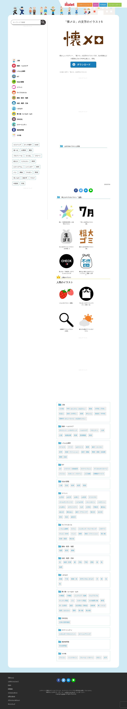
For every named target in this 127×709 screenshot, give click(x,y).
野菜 (36, 172)
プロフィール (17, 156)
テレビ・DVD (63, 534)
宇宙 (86, 562)
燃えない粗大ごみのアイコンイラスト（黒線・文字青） (86, 273)
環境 (84, 485)
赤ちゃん (89, 413)
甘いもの (16, 178)
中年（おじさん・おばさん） (76, 408)
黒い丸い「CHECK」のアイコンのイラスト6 (66, 272)
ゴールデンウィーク (66, 502)
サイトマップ (11, 704)
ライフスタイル (67, 525)
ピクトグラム (17, 167)
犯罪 (78, 485)
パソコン (62, 473)
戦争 (72, 485)
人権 (60, 485)
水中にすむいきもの (86, 579)
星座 (91, 562)
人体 (102, 430)
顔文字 (25, 178)
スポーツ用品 (81, 600)
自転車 (92, 605)
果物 (21, 172)
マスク (32, 178)
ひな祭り (62, 507)
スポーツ (102, 529)
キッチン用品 (63, 600)
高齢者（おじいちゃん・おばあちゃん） (72, 418)
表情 (81, 413)
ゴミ (72, 600)
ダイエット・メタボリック (68, 430)
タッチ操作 (28, 144)
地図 (60, 550)
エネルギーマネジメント (67, 634)
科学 (60, 452)
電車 (74, 610)
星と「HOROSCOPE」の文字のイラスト (66, 223)
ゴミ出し (29, 156)
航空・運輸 (85, 452)
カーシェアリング (84, 634)
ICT (63, 465)
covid (36, 144)
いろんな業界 (66, 443)
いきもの (65, 575)
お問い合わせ (11, 696)
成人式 (61, 512)
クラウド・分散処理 (71, 469)
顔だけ (15, 161)
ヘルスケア (84, 430)
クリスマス (92, 497)
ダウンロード (83, 65)
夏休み (103, 507)
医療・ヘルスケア (68, 426)
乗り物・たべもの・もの (70, 591)
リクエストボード (115, 5)
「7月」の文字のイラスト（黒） (86, 223)
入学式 (88, 507)
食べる (15, 150)
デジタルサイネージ (100, 469)
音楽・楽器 (63, 538)
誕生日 (73, 517)
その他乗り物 (93, 600)
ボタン (98, 657)
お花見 (84, 497)
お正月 (69, 497)
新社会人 (70, 512)
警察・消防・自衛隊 (98, 452)
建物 (72, 550)
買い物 (103, 534)
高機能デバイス (98, 473)
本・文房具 (63, 605)
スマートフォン (86, 469)
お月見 (61, 497)
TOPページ (11, 677)
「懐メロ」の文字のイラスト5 (83, 21)
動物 (60, 579)
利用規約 (103, 5)
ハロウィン (101, 502)
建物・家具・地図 (68, 546)
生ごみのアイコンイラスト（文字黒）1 (66, 247)
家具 (66, 550)
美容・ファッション (72, 452)
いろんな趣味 (63, 529)
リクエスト (25, 161)
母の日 (92, 512)
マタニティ (94, 430)
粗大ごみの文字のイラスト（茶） (86, 247)
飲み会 (72, 538)
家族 (90, 408)
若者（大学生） (72, 413)
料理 (33, 161)
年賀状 (15, 183)
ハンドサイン (72, 657)
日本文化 (65, 618)
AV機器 (61, 595)
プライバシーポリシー (14, 700)
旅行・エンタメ (97, 447)
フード (70, 447)
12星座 (23, 150)
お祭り (76, 497)
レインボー (29, 167)
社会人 (61, 413)
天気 (80, 562)
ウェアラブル (93, 595)
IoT (60, 469)
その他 (61, 72)
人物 (63, 405)
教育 (87, 447)
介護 (60, 435)
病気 (90, 435)
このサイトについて (84, 5)
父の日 (100, 512)
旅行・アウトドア (82, 512)
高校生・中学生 (100, 413)
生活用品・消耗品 (82, 605)
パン (14, 172)
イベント (65, 493)
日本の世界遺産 (64, 622)
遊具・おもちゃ (64, 610)
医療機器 (83, 435)
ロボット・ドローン (75, 473)
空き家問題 (63, 646)
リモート (38, 156)
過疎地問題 (65, 642)
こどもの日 (79, 502)
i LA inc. (63, 694)
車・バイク (101, 605)
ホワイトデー (72, 507)
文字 (66, 72)
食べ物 (81, 610)
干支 (66, 579)
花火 (66, 517)
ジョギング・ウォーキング (87, 529)
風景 (60, 567)
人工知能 (87, 473)
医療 (75, 435)
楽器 (71, 605)
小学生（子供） (100, 408)
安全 (66, 485)
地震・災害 (67, 562)
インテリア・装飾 (80, 595)
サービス (62, 447)
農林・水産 (63, 457)
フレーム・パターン (86, 657)
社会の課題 (65, 481)
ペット (73, 534)
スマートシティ (67, 630)
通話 (30, 150)
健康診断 (68, 435)
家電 (102, 600)
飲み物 (88, 610)
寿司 (37, 167)
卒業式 (95, 507)
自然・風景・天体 (68, 558)
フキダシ (29, 172)
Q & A (96, 5)
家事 (80, 534)
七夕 (81, 507)
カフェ (73, 529)
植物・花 (74, 579)
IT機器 (69, 595)
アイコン (62, 657)
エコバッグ (17, 144)
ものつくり (79, 447)
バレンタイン (90, 502)
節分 (60, 517)
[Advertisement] (83, 93)
